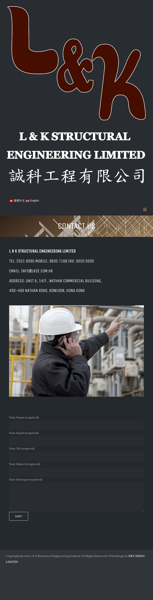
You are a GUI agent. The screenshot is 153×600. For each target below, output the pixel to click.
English (32, 200)
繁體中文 (17, 200)
